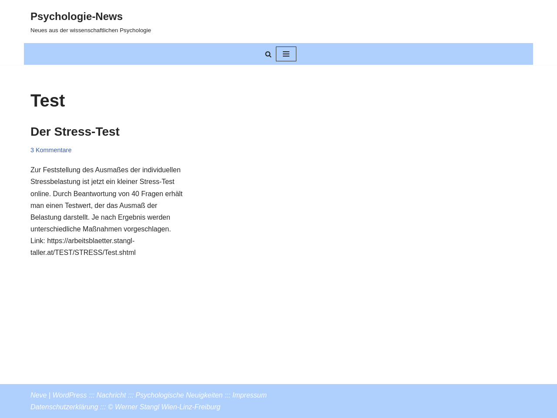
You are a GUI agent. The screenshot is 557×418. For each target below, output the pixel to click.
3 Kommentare (50, 150)
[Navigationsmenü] (286, 54)
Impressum (249, 395)
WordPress (69, 395)
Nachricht (111, 395)
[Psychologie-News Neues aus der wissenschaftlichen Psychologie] (90, 21)
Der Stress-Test (75, 131)
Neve (38, 395)
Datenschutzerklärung (64, 407)
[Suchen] (268, 54)
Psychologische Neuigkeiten (179, 395)
